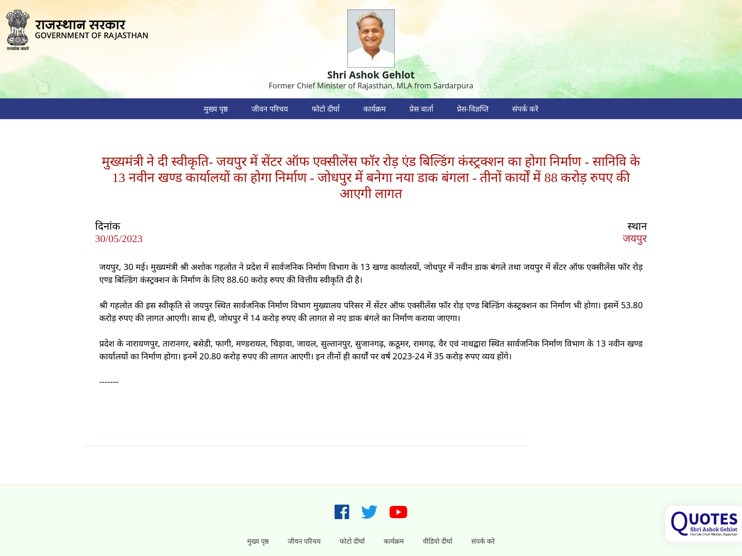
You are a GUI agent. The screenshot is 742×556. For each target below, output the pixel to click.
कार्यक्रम (374, 109)
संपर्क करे (525, 109)
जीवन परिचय (269, 109)
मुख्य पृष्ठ (216, 109)
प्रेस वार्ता (421, 109)
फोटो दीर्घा (326, 109)
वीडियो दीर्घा (437, 541)
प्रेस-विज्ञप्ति (473, 109)
